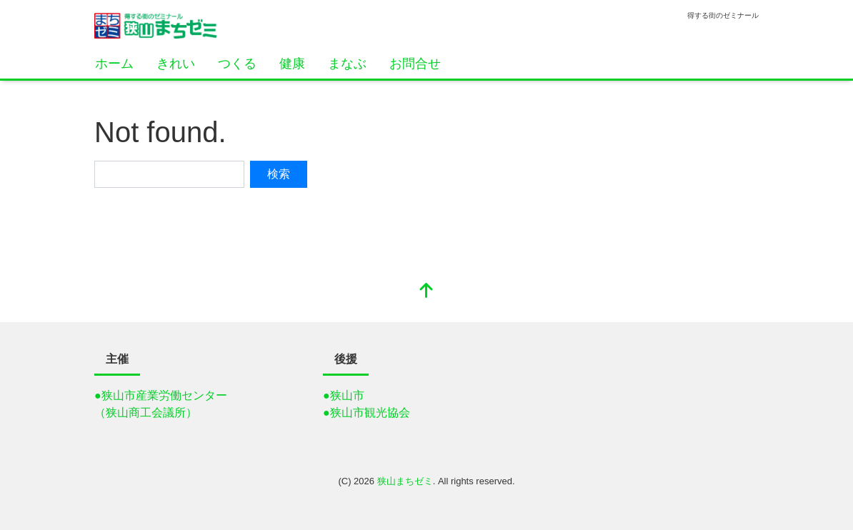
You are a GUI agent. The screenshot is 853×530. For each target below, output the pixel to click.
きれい (175, 63)
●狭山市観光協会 (366, 412)
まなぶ (347, 63)
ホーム (114, 63)
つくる (237, 63)
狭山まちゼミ (405, 481)
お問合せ (415, 63)
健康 (292, 63)
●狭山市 (343, 395)
